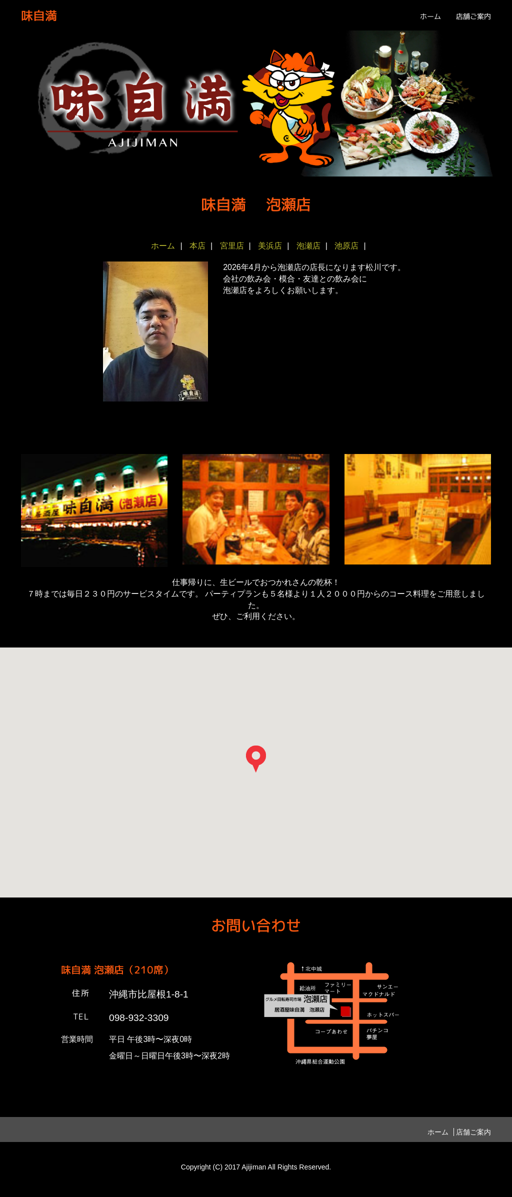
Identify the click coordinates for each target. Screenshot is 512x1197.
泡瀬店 (308, 246)
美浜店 (270, 246)
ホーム (430, 16)
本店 (198, 246)
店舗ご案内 (473, 16)
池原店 (346, 246)
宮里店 (232, 246)
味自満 (39, 15)
